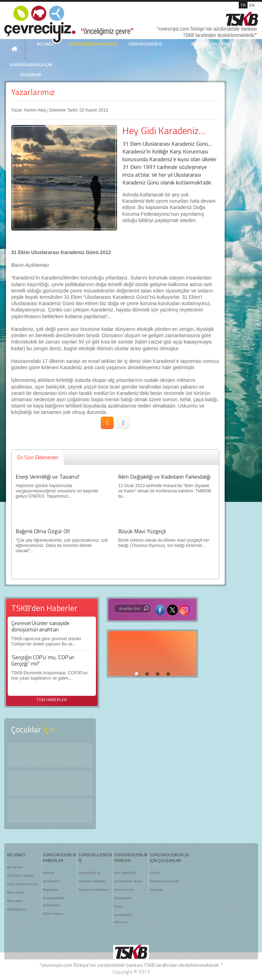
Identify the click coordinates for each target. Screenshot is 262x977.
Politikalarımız (17, 909)
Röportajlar (50, 889)
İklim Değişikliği (125, 873)
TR (243, 5)
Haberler (49, 873)
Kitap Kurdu (50, 811)
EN (252, 5)
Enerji (118, 906)
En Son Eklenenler (38, 457)
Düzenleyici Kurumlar (164, 881)
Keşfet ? (50, 755)
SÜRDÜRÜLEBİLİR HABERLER (93, 44)
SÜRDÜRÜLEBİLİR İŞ (145, 44)
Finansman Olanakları (93, 889)
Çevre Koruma (124, 889)
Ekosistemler (123, 898)
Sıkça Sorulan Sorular (22, 884)
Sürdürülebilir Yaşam (128, 881)
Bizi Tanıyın (15, 867)
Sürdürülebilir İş (89, 873)
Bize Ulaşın (15, 901)
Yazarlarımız (33, 92)
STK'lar (155, 873)
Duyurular (156, 889)
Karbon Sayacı (53, 913)
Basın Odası (16, 892)
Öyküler (50, 783)
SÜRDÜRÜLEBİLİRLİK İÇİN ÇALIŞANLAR (30, 69)
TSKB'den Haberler (20, 875)
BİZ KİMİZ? (16, 855)
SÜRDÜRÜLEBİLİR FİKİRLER (214, 44)
